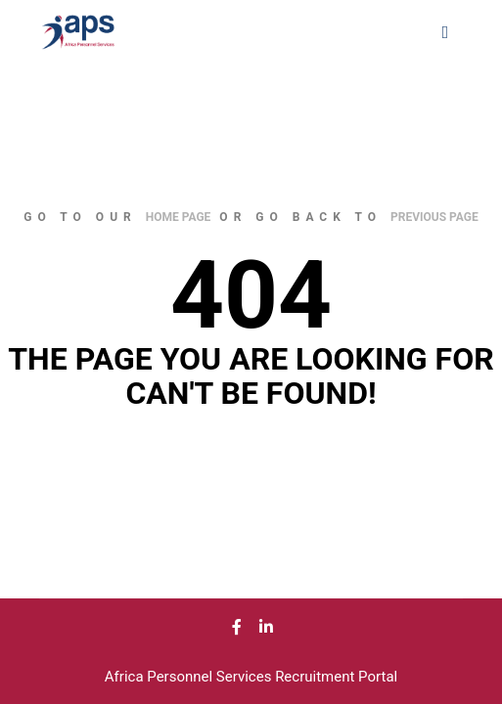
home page (178, 217)
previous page (434, 217)
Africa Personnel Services (190, 676)
